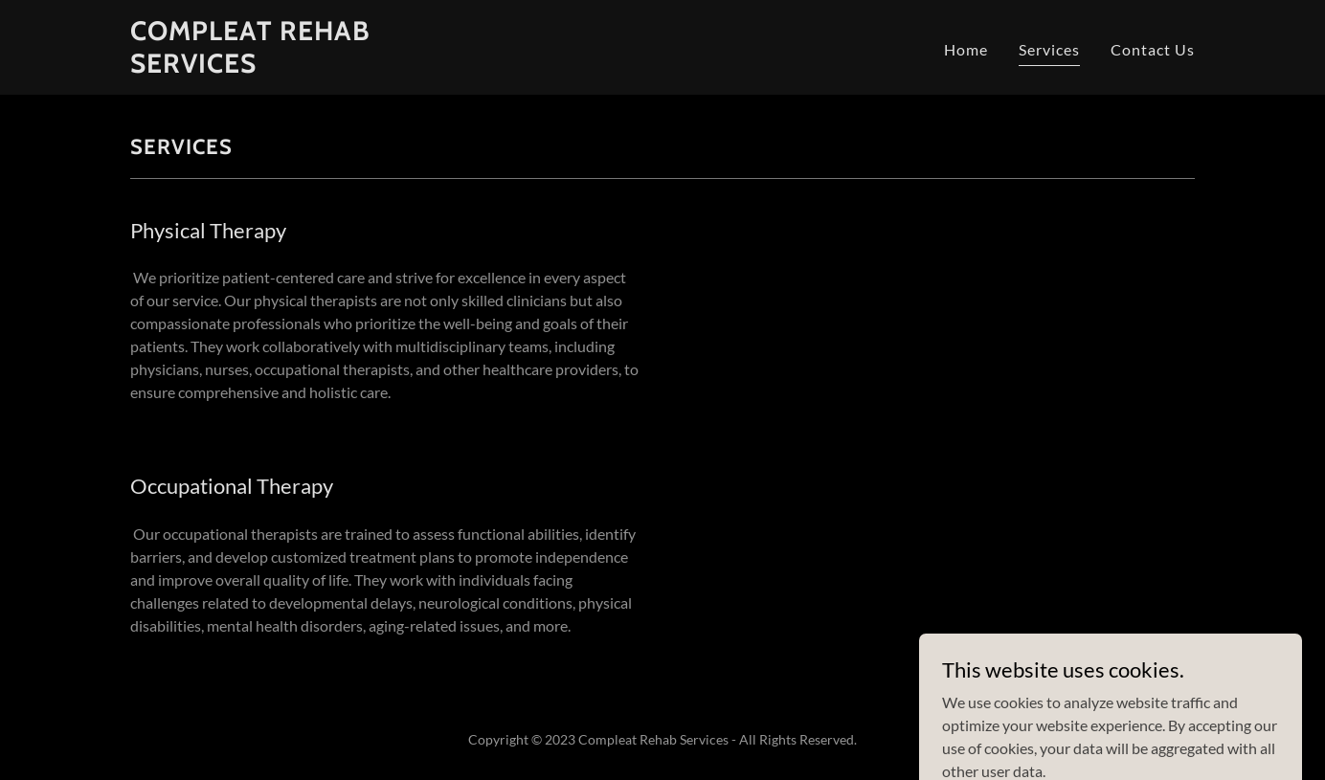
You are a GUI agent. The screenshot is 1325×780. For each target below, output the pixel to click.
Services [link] (1049, 49)
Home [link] (966, 49)
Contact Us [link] (1153, 49)
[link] (316, 66)
